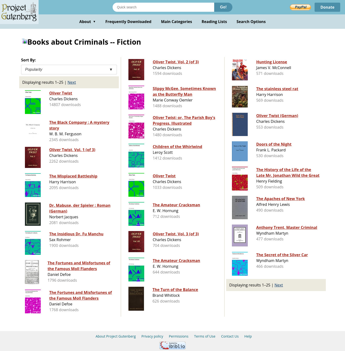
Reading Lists (214, 21)
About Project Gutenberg (116, 336)
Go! (223, 7)
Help (248, 336)
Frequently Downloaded (128, 21)
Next (72, 82)
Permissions (179, 336)
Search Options (251, 21)
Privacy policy (152, 336)
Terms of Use (204, 336)
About (87, 21)
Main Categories (176, 21)
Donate (327, 7)
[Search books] (163, 7)
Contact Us (230, 336)
